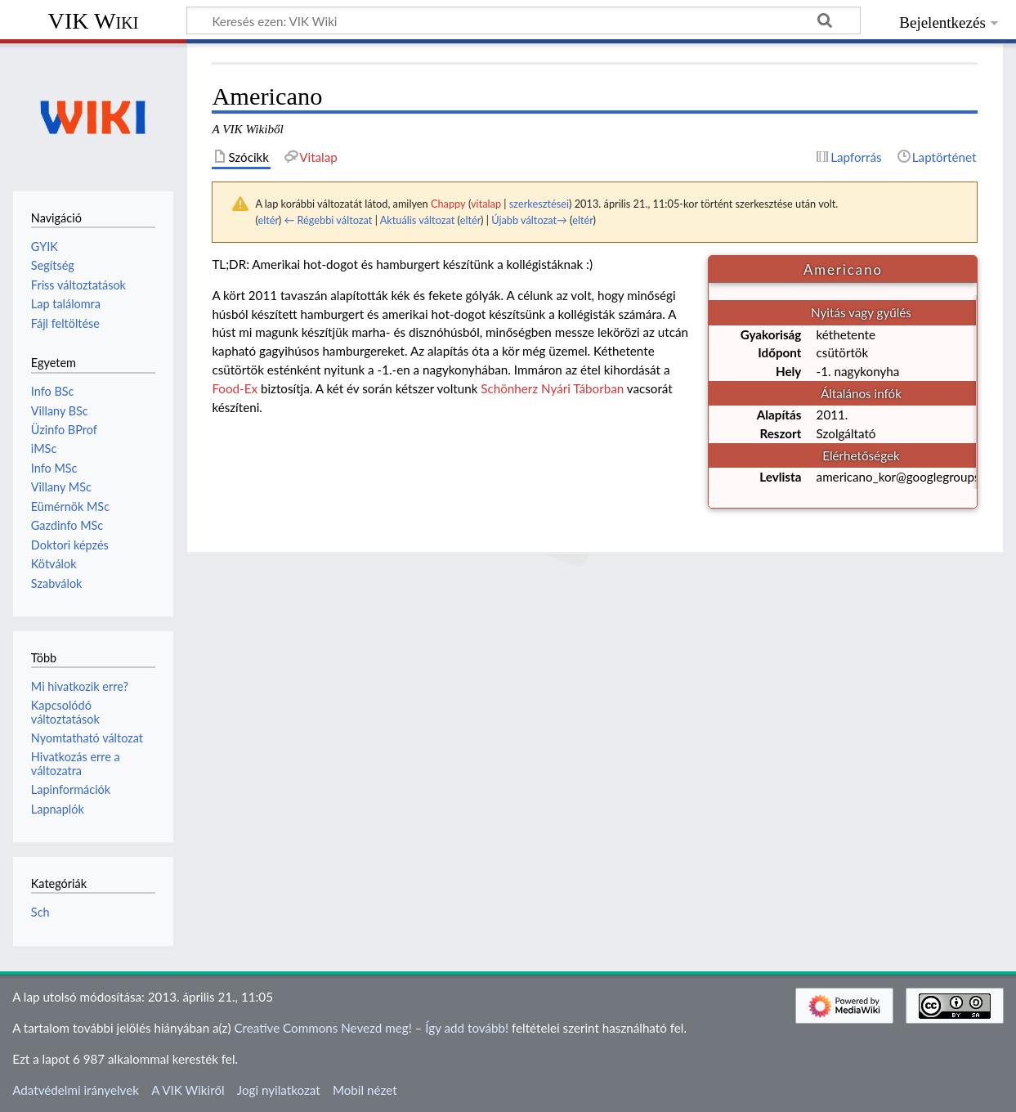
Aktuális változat (417, 219)
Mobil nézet (365, 1090)
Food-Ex (234, 388)
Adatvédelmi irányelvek (75, 1090)
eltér (267, 219)
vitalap (486, 203)
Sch (40, 912)
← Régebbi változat (328, 219)
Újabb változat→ (529, 219)
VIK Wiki (93, 21)
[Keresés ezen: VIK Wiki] (523, 20)
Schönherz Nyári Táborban (552, 388)
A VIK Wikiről (187, 1090)
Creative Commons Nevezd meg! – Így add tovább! (371, 1027)
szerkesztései (539, 203)
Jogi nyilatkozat (278, 1090)
